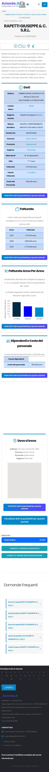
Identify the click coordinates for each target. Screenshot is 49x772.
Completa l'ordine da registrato (25, 548)
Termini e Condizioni (12, 745)
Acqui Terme (31, 138)
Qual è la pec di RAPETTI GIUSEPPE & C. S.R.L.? (24, 649)
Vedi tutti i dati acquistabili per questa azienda (24, 195)
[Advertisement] (24, 408)
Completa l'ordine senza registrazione (24, 555)
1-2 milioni (31, 172)
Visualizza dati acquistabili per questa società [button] (24, 520)
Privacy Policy (9, 741)
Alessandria (31, 144)
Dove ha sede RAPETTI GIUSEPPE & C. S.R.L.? (23, 604)
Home (4, 11)
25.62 (31, 106)
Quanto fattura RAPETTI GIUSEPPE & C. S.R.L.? (23, 615)
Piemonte (31, 150)
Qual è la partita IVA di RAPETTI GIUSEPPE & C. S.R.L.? (21, 637)
